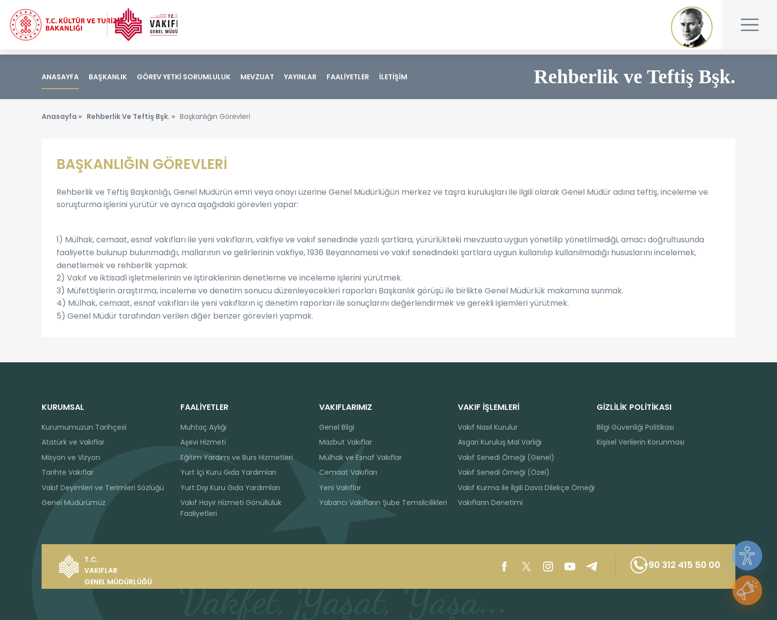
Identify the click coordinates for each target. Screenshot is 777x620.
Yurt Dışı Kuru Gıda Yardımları (230, 488)
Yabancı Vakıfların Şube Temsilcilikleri (383, 502)
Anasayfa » (62, 121)
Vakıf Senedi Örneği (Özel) (504, 472)
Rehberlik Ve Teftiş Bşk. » (131, 121)
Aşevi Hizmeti (203, 442)
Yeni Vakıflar (340, 488)
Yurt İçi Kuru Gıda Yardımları (228, 472)
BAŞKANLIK (108, 77)
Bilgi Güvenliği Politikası (635, 427)
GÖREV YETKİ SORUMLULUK (183, 77)
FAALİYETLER (348, 77)
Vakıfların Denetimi (490, 502)
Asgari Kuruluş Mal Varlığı (500, 442)
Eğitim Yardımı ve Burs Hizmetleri (236, 457)
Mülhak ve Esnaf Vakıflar (360, 457)
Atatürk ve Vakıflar (73, 442)
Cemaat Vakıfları (348, 472)
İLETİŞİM (393, 77)
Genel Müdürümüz (74, 502)
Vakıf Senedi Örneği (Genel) (506, 457)
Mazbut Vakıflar (345, 442)
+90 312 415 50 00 (666, 566)
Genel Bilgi (336, 427)
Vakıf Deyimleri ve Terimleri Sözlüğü (103, 488)
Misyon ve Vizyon (71, 457)
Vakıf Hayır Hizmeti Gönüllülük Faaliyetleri (230, 508)
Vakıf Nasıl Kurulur (488, 427)
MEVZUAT (257, 77)
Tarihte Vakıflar (68, 472)
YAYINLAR (300, 77)
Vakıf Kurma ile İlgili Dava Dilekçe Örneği (526, 488)
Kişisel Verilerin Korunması (640, 442)
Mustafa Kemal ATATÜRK (692, 27)
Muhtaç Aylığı (203, 427)
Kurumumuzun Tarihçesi (84, 427)
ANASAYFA (60, 77)
